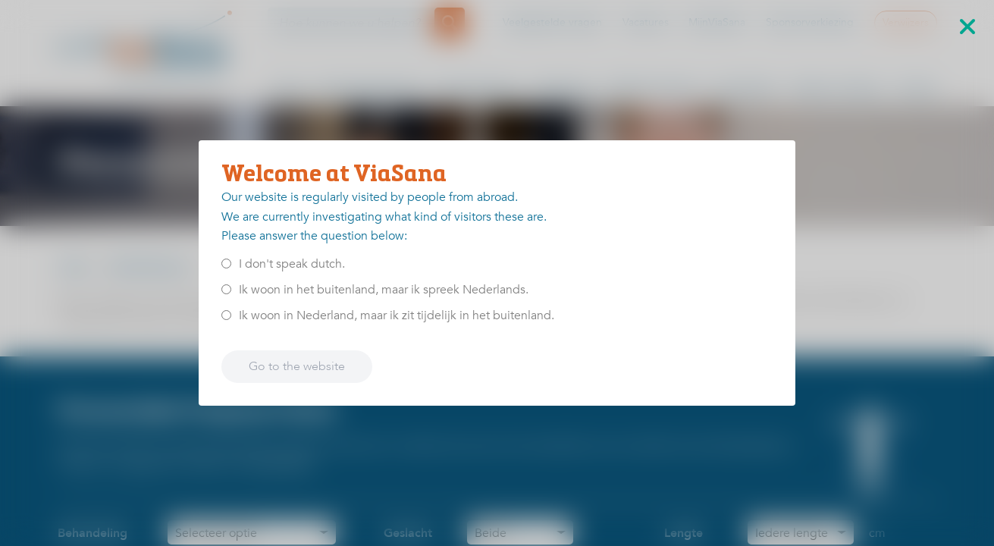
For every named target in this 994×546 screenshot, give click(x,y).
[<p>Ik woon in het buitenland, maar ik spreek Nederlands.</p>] (226, 289)
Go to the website (297, 366)
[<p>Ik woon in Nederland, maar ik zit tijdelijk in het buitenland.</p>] (226, 315)
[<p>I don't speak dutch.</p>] (226, 263)
